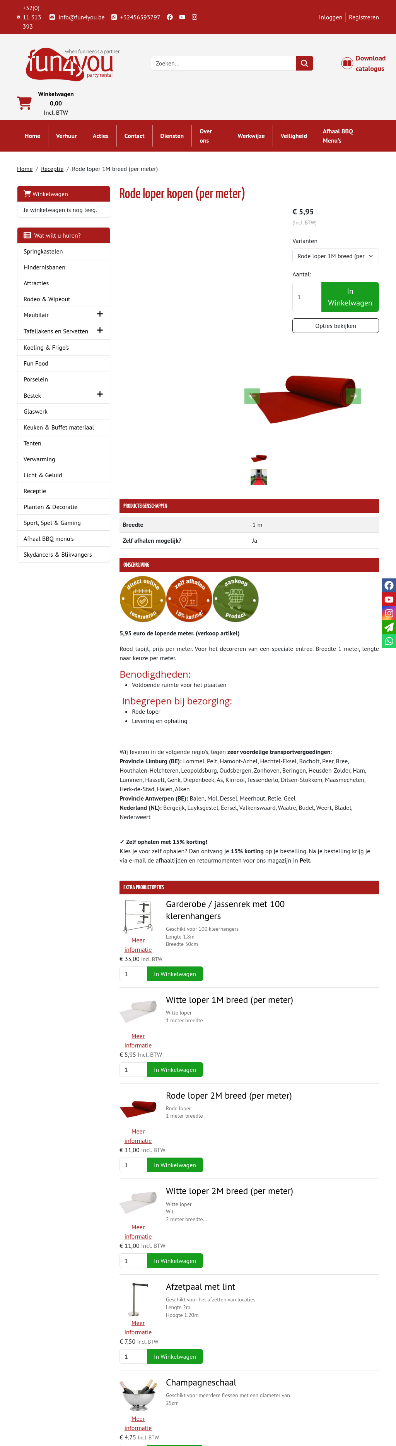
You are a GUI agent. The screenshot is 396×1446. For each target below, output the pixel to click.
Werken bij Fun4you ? (237, 1417)
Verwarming (39, 487)
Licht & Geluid (43, 503)
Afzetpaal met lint (190, 1019)
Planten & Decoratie (50, 534)
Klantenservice (321, 1380)
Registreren (364, 17)
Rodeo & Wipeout (47, 308)
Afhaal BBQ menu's (49, 566)
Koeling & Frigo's (46, 366)
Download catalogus (367, 63)
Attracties (36, 293)
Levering (220, 1380)
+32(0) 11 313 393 (29, 17)
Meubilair (36, 325)
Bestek (32, 414)
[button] (90, 325)
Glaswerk (36, 430)
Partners (127, 1389)
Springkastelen (43, 261)
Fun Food (36, 382)
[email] (389, 627)
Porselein (36, 398)
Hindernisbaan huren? (145, 1407)
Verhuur (66, 136)
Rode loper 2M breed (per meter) (219, 882)
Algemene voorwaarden (240, 1389)
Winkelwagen (46, 194)
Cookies (312, 1407)
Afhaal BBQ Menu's (338, 136)
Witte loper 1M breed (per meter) (219, 813)
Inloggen (331, 17)
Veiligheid (294, 136)
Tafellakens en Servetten (42, 345)
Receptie (52, 169)
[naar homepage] (71, 63)
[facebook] (170, 17)
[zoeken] (305, 63)
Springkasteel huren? (144, 1398)
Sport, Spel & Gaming (52, 550)
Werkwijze (251, 136)
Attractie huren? (137, 1417)
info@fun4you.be (76, 17)
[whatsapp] (389, 641)
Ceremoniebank (186, 1293)
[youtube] (182, 17)
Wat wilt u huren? (52, 245)
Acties (101, 136)
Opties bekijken (337, 326)
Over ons (206, 136)
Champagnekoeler (191, 1156)
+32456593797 (135, 17)
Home (32, 136)
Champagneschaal (191, 1088)
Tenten (32, 471)
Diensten (172, 136)
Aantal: (304, 275)
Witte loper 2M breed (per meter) (219, 950)
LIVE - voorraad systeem (240, 1407)
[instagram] (194, 17)
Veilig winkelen (229, 1398)
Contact (135, 136)
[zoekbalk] (224, 63)
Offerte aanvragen (337, 1230)
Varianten (308, 241)
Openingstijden (322, 1398)
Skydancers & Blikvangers (58, 582)
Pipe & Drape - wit (191, 1225)
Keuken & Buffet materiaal (45, 450)
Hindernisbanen (44, 277)
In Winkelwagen (350, 298)
